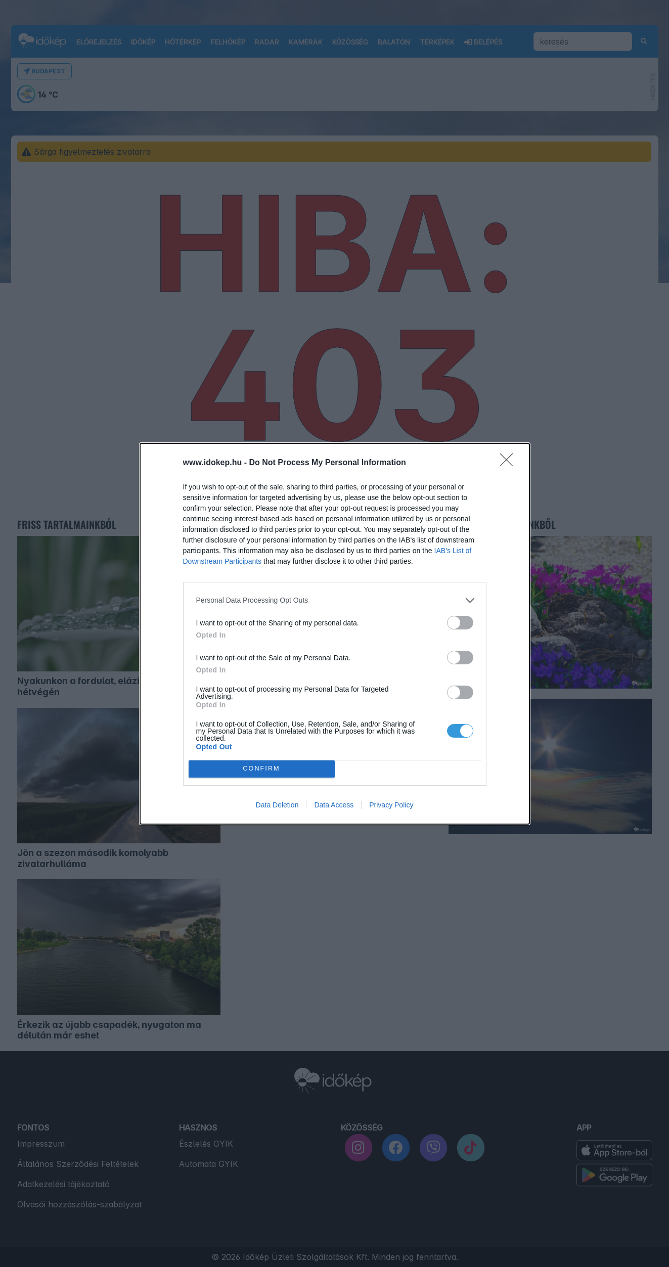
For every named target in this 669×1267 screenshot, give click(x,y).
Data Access (333, 805)
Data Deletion (277, 805)
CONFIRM (262, 769)
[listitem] (334, 600)
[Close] (509, 463)
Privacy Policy (391, 805)
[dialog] (334, 633)
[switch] (460, 622)
